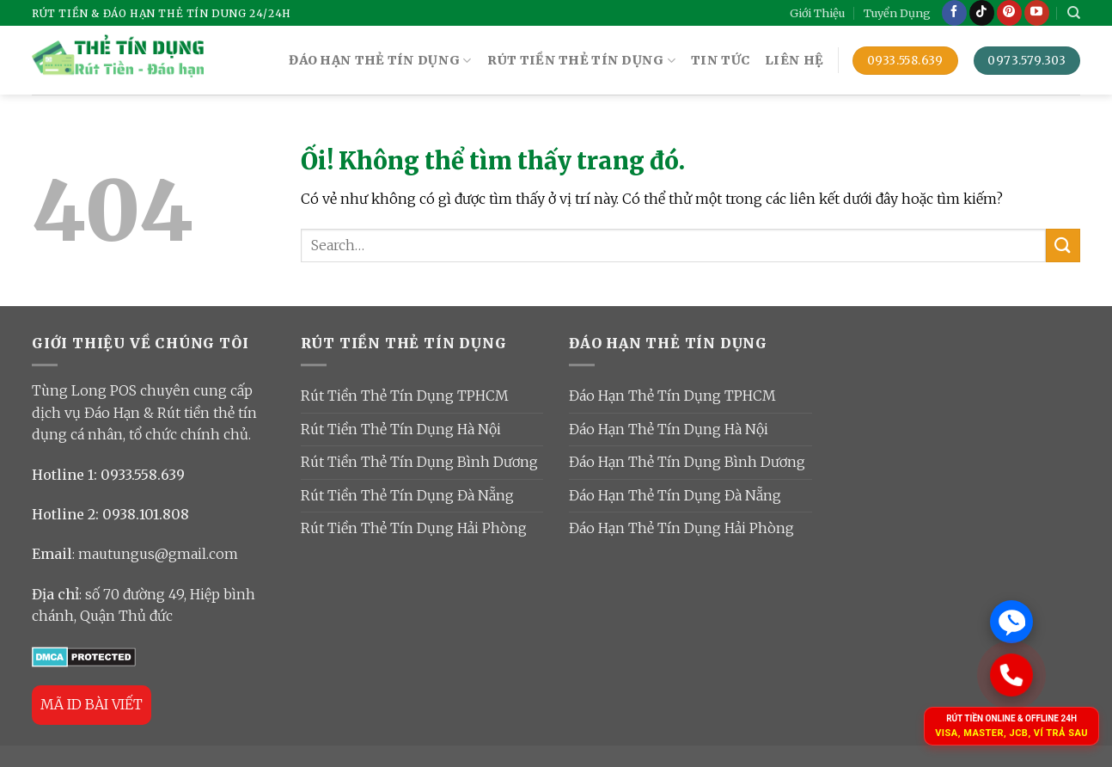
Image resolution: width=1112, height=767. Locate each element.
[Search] (1073, 13)
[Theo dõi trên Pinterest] (1009, 13)
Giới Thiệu (817, 13)
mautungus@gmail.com (158, 553)
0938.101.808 (145, 514)
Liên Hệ (794, 60)
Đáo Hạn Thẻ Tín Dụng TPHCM (672, 395)
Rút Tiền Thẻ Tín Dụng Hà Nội (401, 429)
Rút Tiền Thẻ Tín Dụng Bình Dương (419, 461)
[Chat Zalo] (1011, 621)
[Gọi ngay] (1011, 674)
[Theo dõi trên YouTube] (1036, 13)
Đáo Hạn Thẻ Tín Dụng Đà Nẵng (675, 495)
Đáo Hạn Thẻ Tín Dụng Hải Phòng (681, 528)
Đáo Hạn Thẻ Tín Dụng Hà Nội (668, 429)
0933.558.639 (143, 474)
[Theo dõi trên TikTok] (981, 13)
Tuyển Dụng (897, 13)
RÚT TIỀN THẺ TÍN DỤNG (581, 60)
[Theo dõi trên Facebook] (954, 13)
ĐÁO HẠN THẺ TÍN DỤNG (380, 60)
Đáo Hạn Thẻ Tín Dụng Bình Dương (687, 461)
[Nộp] (1063, 245)
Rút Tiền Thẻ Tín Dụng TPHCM (405, 395)
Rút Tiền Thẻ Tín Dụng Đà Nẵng (407, 495)
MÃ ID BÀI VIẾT (91, 704)
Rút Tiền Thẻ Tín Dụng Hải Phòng (414, 528)
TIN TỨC (720, 60)
